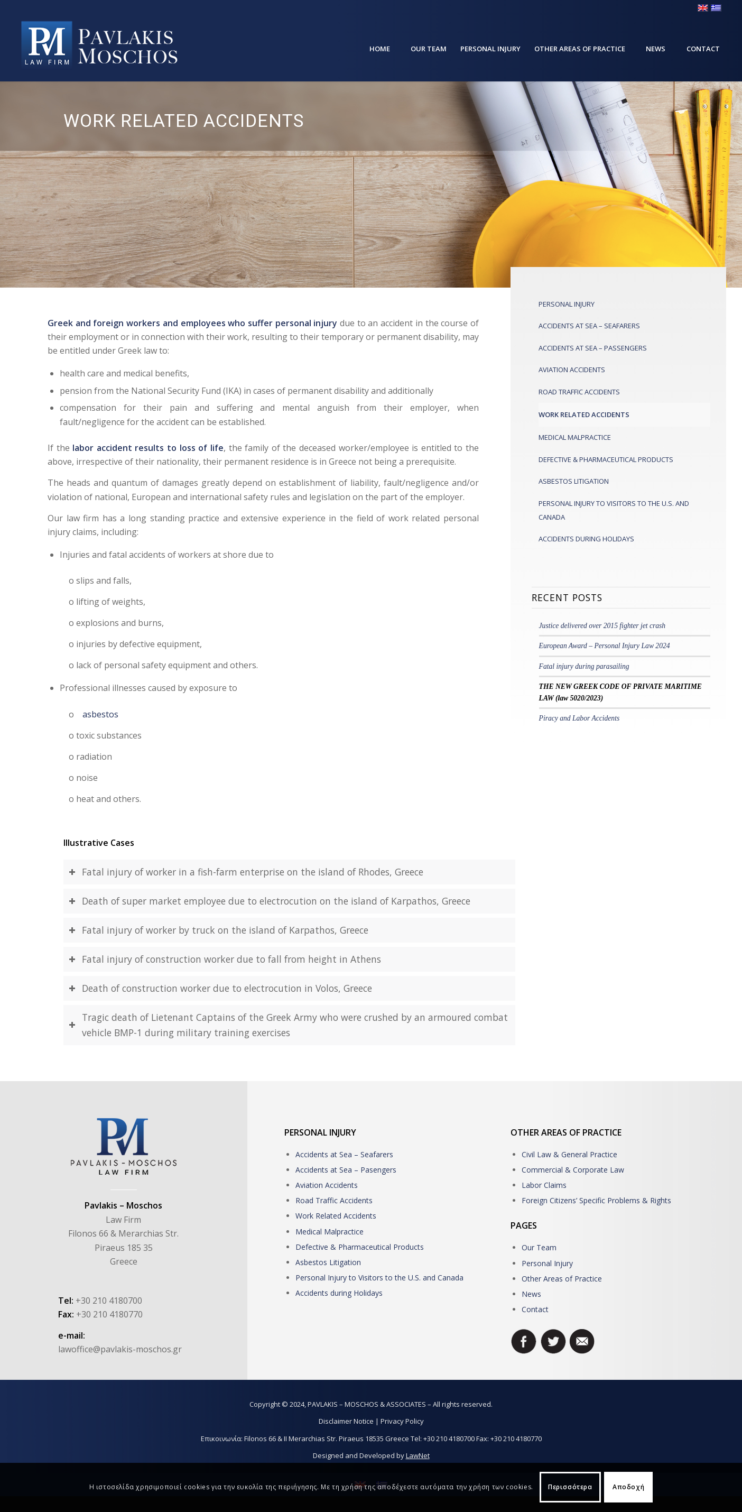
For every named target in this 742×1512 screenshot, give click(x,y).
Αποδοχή (628, 1486)
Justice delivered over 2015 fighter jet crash (602, 626)
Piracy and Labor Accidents (579, 718)
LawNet (418, 1455)
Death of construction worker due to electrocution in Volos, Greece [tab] (220, 988)
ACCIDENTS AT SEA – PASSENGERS (593, 348)
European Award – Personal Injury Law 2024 (604, 646)
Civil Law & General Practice (569, 1154)
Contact (535, 1309)
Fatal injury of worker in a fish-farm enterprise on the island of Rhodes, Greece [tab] (246, 871)
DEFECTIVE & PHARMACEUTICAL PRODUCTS (606, 459)
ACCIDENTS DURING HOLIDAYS (586, 538)
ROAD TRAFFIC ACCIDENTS (579, 392)
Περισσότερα (570, 1486)
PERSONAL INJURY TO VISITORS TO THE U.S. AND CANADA (614, 510)
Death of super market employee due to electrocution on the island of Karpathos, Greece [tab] (269, 901)
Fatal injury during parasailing (584, 666)
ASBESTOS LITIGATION (574, 481)
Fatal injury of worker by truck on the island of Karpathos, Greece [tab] (218, 930)
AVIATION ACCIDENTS (572, 369)
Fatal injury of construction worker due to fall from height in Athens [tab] (225, 959)
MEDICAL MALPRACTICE (575, 437)
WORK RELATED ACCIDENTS (584, 414)
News (531, 1294)
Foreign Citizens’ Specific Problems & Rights (596, 1200)
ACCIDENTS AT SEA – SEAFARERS (589, 325)
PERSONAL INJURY (567, 304)
